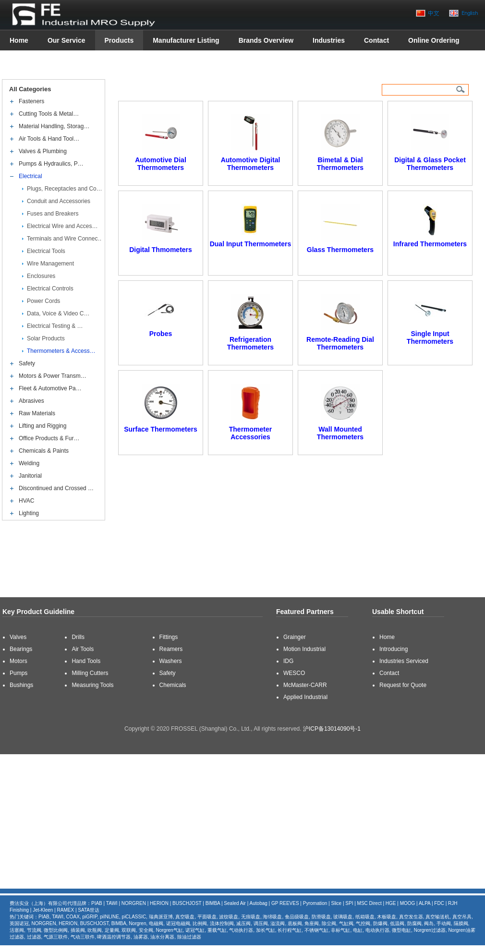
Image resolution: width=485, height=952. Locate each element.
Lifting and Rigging (42, 425)
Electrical (30, 176)
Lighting (29, 513)
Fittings (168, 637)
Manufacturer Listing (186, 40)
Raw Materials (37, 413)
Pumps (18, 673)
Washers (170, 661)
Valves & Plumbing (43, 151)
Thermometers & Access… (61, 351)
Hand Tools (86, 661)
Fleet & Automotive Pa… (50, 388)
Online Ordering (434, 40)
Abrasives (31, 401)
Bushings (21, 685)
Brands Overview (266, 40)
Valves (18, 637)
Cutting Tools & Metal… (49, 113)
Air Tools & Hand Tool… (49, 138)
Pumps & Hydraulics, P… (51, 163)
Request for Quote (402, 685)
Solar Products (46, 338)
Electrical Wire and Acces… (62, 226)
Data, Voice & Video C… (58, 313)
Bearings (21, 649)
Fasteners (31, 101)
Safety (27, 363)
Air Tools (83, 649)
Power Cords (43, 301)
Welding (29, 463)
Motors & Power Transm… (52, 376)
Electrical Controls (50, 288)
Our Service (66, 40)
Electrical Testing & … (55, 326)
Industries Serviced (403, 661)
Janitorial (30, 475)
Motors (18, 661)
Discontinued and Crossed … (56, 488)
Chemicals (172, 685)
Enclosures (41, 276)
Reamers (171, 649)
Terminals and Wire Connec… (65, 238)
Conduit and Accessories (58, 201)
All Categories (30, 89)
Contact (376, 40)
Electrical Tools (46, 251)
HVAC (26, 500)
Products (119, 40)
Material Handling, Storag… (54, 126)
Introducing (393, 649)
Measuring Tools (92, 685)
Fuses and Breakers (52, 213)
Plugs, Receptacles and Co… (64, 188)
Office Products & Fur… (49, 438)
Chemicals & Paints (44, 450)
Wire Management (50, 263)
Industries (329, 40)
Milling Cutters (90, 673)
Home (19, 40)
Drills (78, 637)
